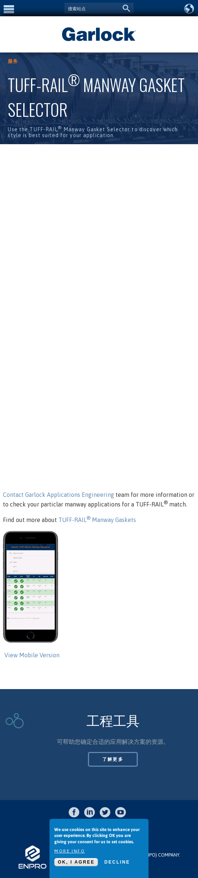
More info (69, 851)
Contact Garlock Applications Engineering (59, 494)
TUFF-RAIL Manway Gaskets (96, 519)
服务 (13, 61)
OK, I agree (76, 862)
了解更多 (113, 759)
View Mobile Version (31, 655)
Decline (117, 862)
